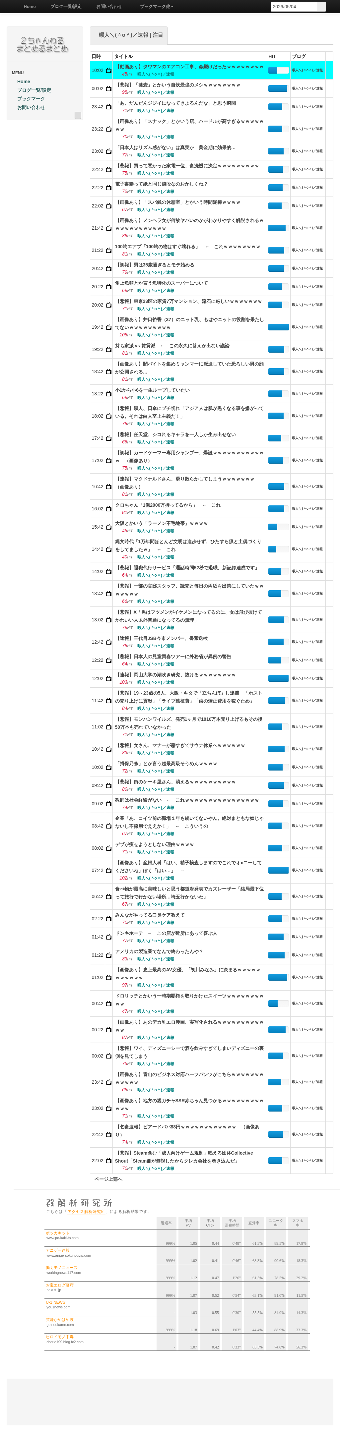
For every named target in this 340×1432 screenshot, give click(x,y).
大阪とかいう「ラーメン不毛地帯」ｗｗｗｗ (161, 523)
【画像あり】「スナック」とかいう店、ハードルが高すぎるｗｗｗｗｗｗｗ (189, 125)
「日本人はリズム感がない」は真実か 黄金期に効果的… (175, 147)
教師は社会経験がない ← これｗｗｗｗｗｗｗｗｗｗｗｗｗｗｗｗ (187, 800)
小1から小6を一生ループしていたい (152, 390)
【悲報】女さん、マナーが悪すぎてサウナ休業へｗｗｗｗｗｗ (180, 745)
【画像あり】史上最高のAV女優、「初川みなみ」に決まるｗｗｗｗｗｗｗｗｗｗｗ (187, 973)
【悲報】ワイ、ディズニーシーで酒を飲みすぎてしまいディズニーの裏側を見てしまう (189, 1052)
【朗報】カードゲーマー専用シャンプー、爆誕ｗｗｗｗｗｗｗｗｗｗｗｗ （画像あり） (189, 456)
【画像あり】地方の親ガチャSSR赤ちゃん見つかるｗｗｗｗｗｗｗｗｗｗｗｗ (189, 1104)
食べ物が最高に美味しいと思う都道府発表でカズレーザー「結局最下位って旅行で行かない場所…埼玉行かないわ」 (189, 892)
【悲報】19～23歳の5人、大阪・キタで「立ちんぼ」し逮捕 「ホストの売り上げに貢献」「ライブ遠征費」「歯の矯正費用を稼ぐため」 (189, 697)
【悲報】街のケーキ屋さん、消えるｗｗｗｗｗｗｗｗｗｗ (175, 781)
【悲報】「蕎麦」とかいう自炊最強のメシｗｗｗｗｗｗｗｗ (177, 84)
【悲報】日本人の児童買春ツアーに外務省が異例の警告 (173, 656)
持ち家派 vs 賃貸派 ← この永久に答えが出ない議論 (172, 345)
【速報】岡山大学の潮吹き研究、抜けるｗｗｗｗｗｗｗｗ (175, 674)
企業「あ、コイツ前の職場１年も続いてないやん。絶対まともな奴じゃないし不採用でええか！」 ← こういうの (189, 822)
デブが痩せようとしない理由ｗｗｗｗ (154, 844)
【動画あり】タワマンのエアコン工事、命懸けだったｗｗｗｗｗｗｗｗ (189, 66)
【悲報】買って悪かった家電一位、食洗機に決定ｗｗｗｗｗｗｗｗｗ (187, 165)
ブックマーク (28, 98)
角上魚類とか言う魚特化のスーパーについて (161, 283)
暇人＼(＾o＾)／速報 (307, 70)
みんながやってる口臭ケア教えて (150, 915)
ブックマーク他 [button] (154, 6)
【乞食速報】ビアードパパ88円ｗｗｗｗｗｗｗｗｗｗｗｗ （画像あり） (187, 1130)
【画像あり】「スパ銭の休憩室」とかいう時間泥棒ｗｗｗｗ (177, 202)
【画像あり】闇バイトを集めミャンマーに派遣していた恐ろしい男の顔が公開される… (189, 367)
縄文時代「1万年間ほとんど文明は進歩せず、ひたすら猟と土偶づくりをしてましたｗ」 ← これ (188, 545)
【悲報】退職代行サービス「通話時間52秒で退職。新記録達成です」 (187, 567)
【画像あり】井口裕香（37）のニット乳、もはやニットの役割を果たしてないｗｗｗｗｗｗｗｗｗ (189, 323)
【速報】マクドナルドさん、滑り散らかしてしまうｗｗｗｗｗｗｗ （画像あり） (187, 482)
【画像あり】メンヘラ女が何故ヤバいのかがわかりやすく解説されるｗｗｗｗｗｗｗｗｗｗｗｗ (189, 224)
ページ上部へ (106, 1179)
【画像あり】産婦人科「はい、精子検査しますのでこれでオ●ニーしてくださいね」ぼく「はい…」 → (188, 866)
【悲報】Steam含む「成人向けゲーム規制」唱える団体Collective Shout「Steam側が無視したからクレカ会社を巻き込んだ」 (184, 1157)
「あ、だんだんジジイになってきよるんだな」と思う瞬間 (175, 103)
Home (27, 6)
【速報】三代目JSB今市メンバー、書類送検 (161, 638)
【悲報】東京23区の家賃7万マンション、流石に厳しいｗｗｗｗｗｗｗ (188, 301)
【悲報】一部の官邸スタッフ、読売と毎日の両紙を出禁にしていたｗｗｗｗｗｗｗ (189, 590)
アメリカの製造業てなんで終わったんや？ (159, 951)
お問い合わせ (107, 6)
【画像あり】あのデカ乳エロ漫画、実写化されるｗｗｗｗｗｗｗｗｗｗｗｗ (189, 1026)
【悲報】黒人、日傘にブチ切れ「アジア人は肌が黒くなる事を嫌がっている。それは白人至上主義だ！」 (189, 412)
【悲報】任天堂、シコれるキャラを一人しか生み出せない (175, 434)
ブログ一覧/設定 (64, 6)
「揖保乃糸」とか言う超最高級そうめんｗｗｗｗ (166, 763)
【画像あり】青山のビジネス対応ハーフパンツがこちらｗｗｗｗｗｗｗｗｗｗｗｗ (189, 1078)
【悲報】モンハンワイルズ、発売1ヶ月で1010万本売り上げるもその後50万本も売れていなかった (189, 723)
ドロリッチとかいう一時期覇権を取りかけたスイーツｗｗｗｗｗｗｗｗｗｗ (189, 999)
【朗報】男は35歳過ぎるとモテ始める (155, 264)
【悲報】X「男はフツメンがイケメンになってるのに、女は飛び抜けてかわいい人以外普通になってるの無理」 (188, 616)
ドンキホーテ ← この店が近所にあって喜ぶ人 (166, 933)
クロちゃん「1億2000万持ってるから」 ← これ (168, 505)
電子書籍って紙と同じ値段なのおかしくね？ (161, 184)
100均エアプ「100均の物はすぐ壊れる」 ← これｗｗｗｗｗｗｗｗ (188, 246)
